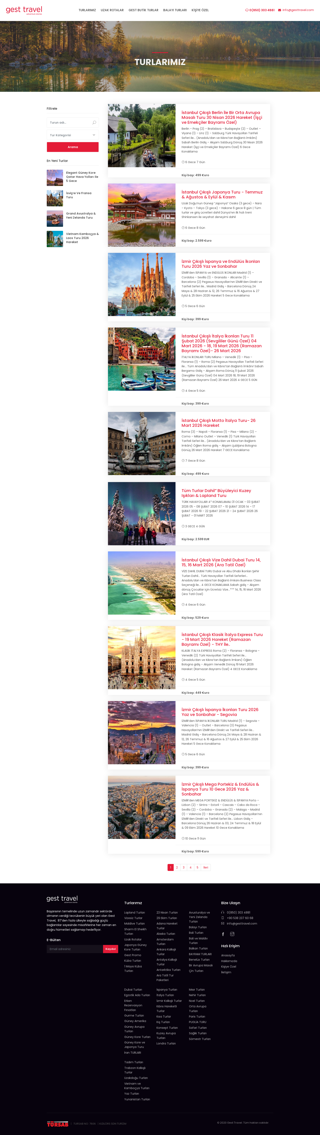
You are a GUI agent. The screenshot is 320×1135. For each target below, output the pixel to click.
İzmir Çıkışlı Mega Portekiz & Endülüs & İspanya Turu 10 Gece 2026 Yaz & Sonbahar (220, 789)
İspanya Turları (167, 990)
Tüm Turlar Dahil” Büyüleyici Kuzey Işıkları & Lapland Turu (216, 493)
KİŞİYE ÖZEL (200, 10)
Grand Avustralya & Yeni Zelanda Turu (81, 215)
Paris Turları (197, 1016)
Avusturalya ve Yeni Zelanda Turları (199, 917)
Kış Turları (163, 1022)
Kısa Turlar (164, 1016)
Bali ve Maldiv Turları (198, 940)
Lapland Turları (134, 912)
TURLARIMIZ (87, 10)
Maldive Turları (134, 923)
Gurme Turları (134, 1015)
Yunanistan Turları (137, 1099)
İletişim (226, 972)
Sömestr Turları (200, 1039)
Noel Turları (197, 1001)
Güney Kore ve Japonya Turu (134, 1044)
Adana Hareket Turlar (167, 925)
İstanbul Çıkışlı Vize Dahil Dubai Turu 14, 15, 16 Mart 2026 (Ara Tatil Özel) (221, 562)
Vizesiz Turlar (133, 918)
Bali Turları (196, 933)
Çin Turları (196, 971)
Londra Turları (166, 1043)
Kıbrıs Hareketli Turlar (167, 1008)
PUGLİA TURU (197, 1022)
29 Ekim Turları (167, 918)
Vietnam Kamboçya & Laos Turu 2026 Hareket (82, 238)
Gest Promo (132, 955)
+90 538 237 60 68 (237, 918)
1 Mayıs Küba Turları (133, 968)
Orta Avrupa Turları (197, 1008)
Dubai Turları (133, 990)
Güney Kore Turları (137, 1037)
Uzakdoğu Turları (136, 1078)
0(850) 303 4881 (235, 912)
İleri (205, 867)
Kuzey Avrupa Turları (166, 1035)
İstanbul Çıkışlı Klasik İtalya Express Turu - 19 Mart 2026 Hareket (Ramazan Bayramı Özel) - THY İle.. (222, 639)
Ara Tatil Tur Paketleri (165, 977)
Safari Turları (198, 1028)
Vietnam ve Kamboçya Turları (136, 1086)
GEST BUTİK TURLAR (143, 10)
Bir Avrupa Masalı (201, 965)
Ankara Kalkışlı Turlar (166, 951)
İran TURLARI (132, 1053)
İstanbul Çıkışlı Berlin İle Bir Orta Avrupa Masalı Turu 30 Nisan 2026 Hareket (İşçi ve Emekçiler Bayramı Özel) (222, 117)
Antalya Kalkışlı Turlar (167, 962)
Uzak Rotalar (133, 939)
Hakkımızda (229, 961)
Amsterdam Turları (165, 941)
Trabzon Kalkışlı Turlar (135, 1070)
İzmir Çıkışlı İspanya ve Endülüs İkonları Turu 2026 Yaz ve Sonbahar (221, 264)
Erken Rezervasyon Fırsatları (133, 1005)
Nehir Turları (197, 995)
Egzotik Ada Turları (137, 995)
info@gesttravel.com (239, 923)
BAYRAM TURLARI (200, 954)
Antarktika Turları (168, 970)
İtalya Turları (165, 995)
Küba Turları (132, 961)
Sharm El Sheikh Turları (135, 931)
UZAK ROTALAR (112, 10)
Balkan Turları (198, 948)
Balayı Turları (198, 927)
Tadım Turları (133, 1062)
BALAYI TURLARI (175, 10)
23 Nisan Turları (167, 912)
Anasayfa (228, 955)
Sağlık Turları (198, 1033)
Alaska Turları (166, 934)
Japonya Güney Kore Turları (135, 947)
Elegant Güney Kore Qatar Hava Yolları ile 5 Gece (82, 177)
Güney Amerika (135, 1021)
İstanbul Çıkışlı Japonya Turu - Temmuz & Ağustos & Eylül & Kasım (222, 194)
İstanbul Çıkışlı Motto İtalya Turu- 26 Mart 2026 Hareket (219, 423)
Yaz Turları (131, 1094)
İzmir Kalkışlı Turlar (169, 1001)
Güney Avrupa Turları (134, 1029)
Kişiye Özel (228, 967)
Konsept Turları (167, 1028)
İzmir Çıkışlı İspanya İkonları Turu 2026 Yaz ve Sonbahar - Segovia (220, 712)
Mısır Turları (197, 990)
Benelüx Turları (199, 960)
